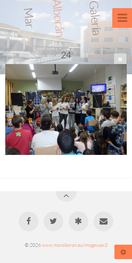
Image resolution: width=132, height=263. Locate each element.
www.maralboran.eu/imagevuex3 (74, 245)
